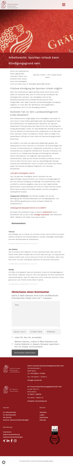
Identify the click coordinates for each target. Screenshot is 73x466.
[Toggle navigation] (64, 4)
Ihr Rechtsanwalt (9, 415)
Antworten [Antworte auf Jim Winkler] (33, 264)
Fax (28, 377)
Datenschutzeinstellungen (13, 437)
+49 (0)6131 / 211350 (37, 373)
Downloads (44, 417)
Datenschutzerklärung (11, 434)
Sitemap (43, 420)
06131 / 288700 (35, 394)
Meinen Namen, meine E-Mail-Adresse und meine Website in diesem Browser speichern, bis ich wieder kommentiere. (37, 344)
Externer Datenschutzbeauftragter (16, 420)
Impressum (7, 432)
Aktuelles (43, 412)
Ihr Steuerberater (9, 412)
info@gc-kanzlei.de (42, 215)
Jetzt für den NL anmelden (28, 337)
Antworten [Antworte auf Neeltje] (33, 284)
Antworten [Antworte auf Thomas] (34, 244)
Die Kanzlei (7, 417)
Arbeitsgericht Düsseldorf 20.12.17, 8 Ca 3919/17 (28, 208)
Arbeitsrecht (47, 212)
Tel (28, 373)
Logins (42, 415)
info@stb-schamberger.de (37, 401)
